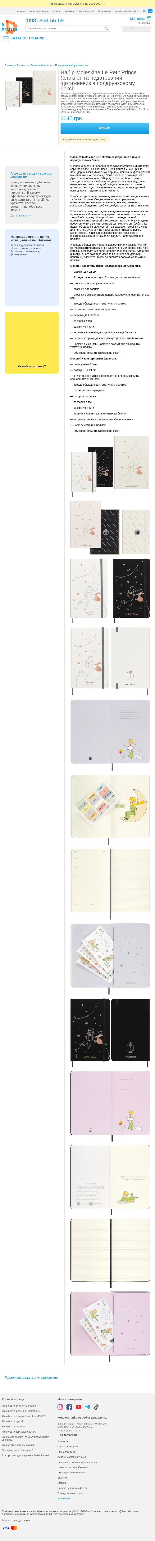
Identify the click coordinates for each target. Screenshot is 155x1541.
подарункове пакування (126, 11)
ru (144, 11)
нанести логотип (86, 11)
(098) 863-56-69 (44, 20)
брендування (104, 11)
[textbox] (64, 28)
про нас (21, 11)
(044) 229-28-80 (80, 1511)
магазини (69, 11)
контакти (56, 11)
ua (150, 11)
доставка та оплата (38, 11)
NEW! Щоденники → (77, 3)
